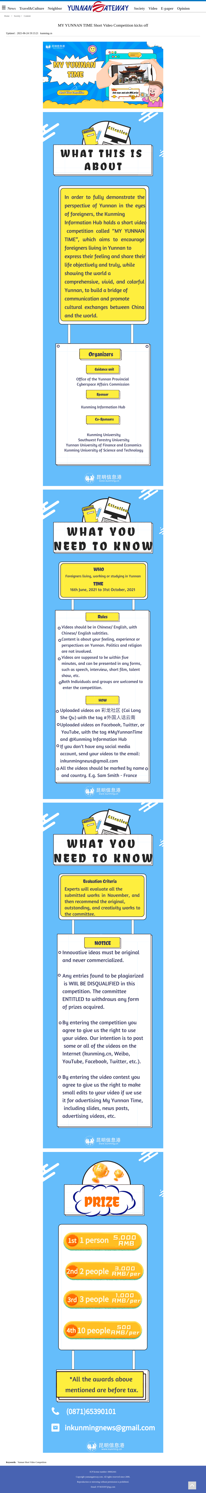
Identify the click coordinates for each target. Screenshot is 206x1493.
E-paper (167, 8)
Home (7, 16)
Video (153, 8)
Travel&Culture (31, 8)
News (12, 8)
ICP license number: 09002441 (103, 1472)
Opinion (183, 8)
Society (139, 8)
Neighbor (55, 8)
